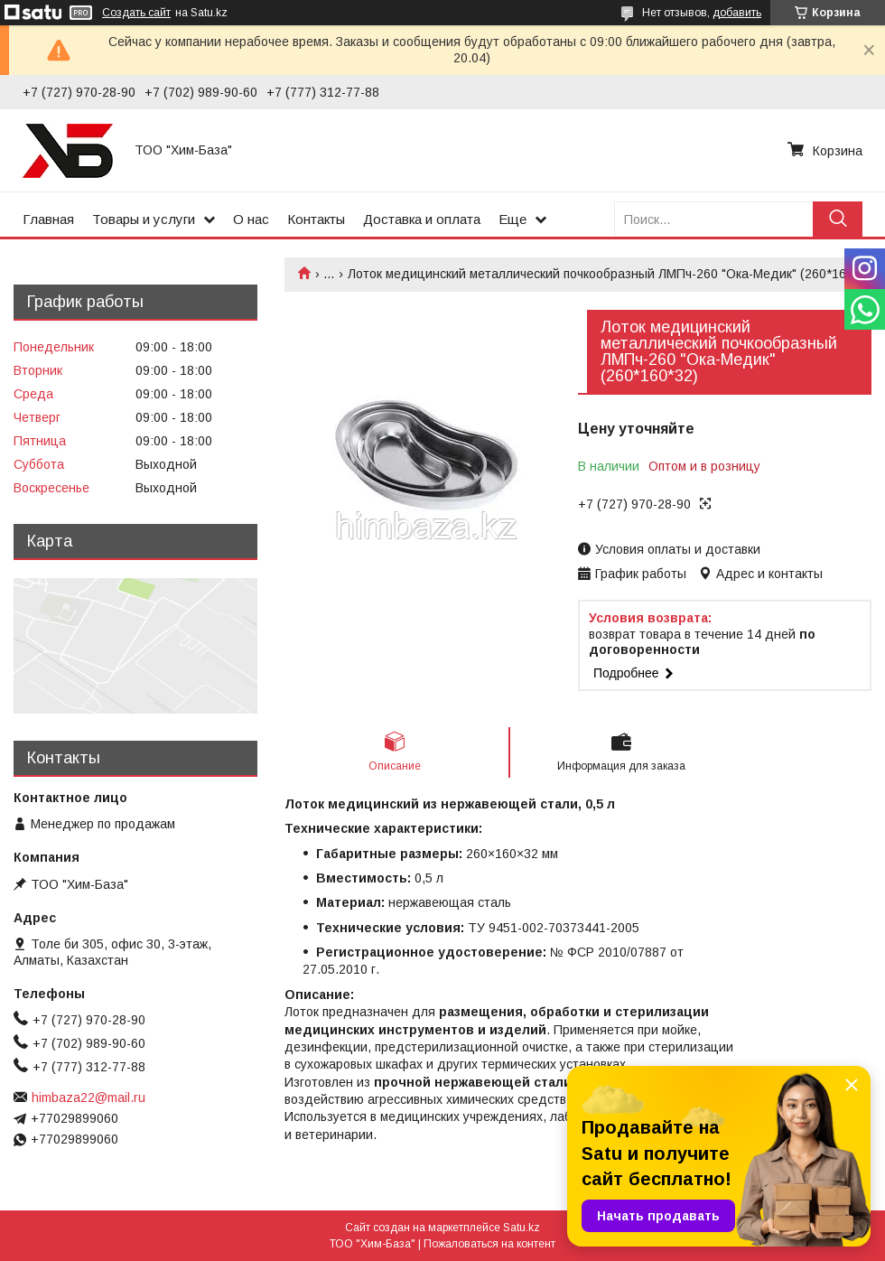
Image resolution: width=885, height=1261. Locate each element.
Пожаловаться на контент (489, 1244)
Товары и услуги (143, 219)
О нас (251, 219)
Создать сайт (136, 12)
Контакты (316, 219)
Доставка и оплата (421, 219)
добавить (737, 12)
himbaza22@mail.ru (88, 1097)
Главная (48, 219)
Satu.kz (521, 1227)
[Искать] (837, 219)
